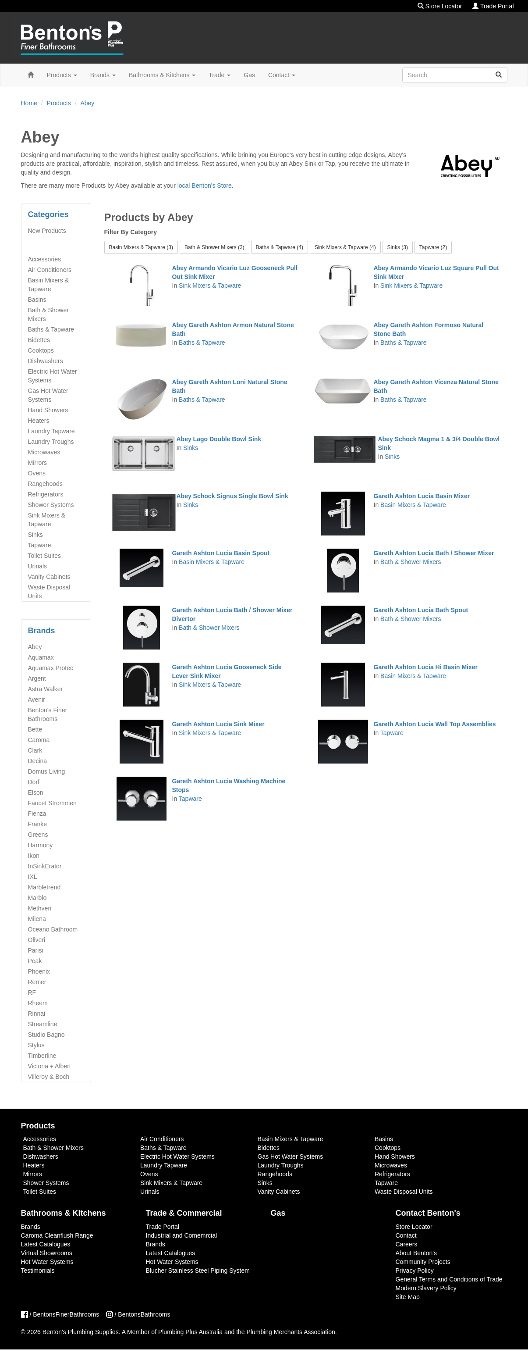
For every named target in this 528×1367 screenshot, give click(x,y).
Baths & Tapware (51, 329)
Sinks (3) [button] (397, 247)
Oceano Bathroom (53, 929)
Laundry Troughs (51, 441)
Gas (249, 75)
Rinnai (37, 1013)
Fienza (37, 813)
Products (62, 75)
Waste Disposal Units (49, 592)
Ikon (33, 855)
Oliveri (37, 939)
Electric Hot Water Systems (52, 376)
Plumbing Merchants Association (291, 1331)
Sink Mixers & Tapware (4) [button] (345, 247)
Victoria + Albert (49, 1066)
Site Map (408, 1296)
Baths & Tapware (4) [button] (280, 247)
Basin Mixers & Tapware (48, 285)
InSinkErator (45, 866)
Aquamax (41, 657)
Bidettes (39, 339)
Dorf (33, 781)
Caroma (39, 739)
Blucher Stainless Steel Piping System (198, 1270)
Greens (38, 834)
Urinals (37, 566)
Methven (40, 908)
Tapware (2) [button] (433, 247)
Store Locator (440, 6)
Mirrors (37, 462)
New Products (47, 230)
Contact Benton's (428, 1213)
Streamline (42, 1024)
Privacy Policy (415, 1270)
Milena (37, 918)
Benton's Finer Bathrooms (47, 714)
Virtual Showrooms (46, 1252)
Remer (37, 981)
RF (32, 992)
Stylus (36, 1045)
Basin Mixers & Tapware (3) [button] (141, 247)
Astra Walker (45, 688)
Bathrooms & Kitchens (162, 75)
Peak (35, 960)
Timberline (42, 1055)
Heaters (39, 420)
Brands (103, 75)
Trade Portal (493, 6)
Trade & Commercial (184, 1213)
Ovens (37, 473)
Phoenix (39, 971)
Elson (35, 792)
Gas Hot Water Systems (48, 395)
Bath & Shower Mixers (48, 314)
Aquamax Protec (51, 667)
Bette (35, 729)
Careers (407, 1244)
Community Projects (423, 1261)
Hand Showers (48, 410)
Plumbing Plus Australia (190, 1331)
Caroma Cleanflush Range (57, 1235)
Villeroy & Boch (49, 1076)
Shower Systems (51, 504)
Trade (219, 75)
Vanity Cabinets (49, 576)
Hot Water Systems (47, 1261)
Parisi (35, 950)
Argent (37, 678)
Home (29, 103)
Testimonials (38, 1270)
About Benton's (416, 1252)
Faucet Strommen (52, 803)
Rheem (38, 1003)
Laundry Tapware (51, 431)
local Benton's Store (204, 185)
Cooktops (41, 350)
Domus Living (46, 771)
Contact (281, 75)
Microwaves (44, 452)
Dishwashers (45, 360)
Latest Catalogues (46, 1244)
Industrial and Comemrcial (181, 1235)
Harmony (40, 845)
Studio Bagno (46, 1034)
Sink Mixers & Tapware (47, 520)
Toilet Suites (44, 555)
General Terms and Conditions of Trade (449, 1279)
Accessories (44, 259)
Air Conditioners (50, 269)
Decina (37, 760)
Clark (35, 750)
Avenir (36, 699)
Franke (37, 824)
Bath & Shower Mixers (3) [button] (214, 247)
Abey (87, 103)
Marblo (37, 897)
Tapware (39, 545)
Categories (48, 214)
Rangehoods (45, 483)
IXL (32, 876)
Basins (37, 299)
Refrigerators (46, 494)
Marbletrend (44, 887)
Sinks (35, 534)
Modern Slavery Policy (426, 1288)
